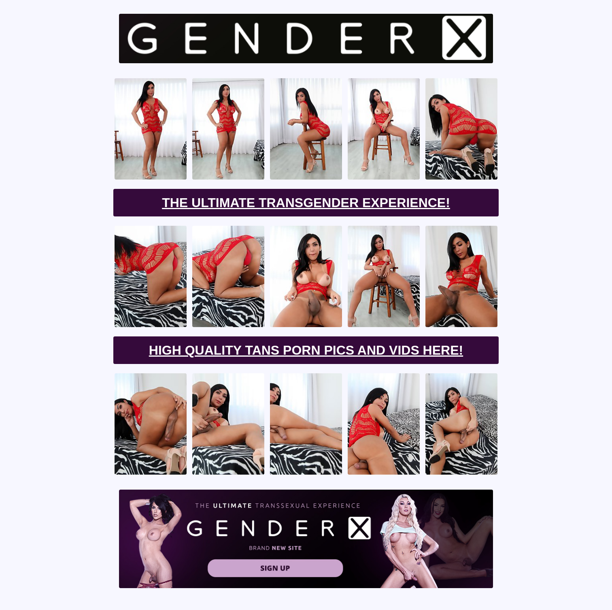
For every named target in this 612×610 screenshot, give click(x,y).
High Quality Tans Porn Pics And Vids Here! (306, 350)
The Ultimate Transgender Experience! (306, 202)
